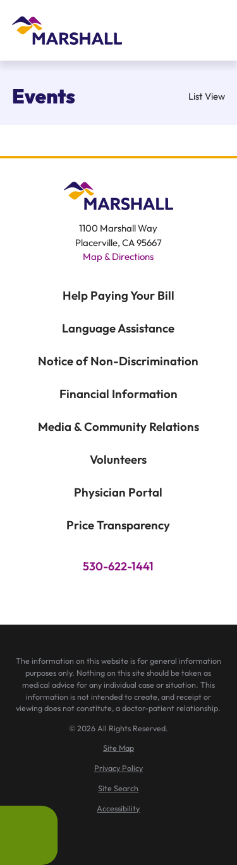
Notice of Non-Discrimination (118, 360)
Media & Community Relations (118, 426)
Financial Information (118, 393)
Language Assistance (118, 328)
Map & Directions (118, 256)
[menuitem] (118, 748)
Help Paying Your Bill (118, 295)
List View (198, 96)
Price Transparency (118, 525)
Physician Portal (118, 492)
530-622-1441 (118, 566)
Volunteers (118, 459)
